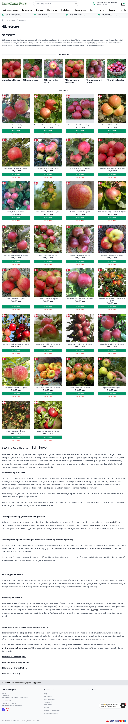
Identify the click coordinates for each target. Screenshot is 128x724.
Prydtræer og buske (10, 10)
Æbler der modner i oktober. (14, 668)
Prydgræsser (80, 10)
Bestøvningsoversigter (52, 710)
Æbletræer (22, 20)
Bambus (39, 10)
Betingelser (48, 696)
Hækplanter (66, 10)
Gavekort (112, 10)
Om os (46, 708)
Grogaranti (48, 702)
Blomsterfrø (52, 10)
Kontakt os (48, 705)
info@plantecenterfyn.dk (13, 706)
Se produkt (16, 131)
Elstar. (4, 525)
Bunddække (27, 10)
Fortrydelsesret (49, 699)
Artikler (123, 10)
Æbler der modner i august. (14, 656)
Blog (45, 694)
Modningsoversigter (51, 713)
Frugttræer (11, 20)
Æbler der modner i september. (16, 662)
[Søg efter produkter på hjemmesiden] (56, 3)
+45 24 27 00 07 (10, 704)
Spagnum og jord (97, 10)
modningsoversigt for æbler (14, 648)
